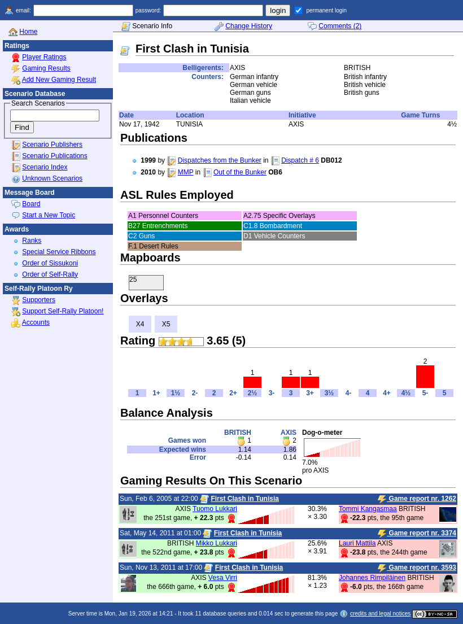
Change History (248, 26)
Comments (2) (339, 26)
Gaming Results (46, 68)
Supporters (38, 300)
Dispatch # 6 (300, 160)
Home (28, 32)
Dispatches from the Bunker (219, 160)
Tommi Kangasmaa (368, 509)
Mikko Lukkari (216, 543)
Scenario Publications (54, 156)
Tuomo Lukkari (215, 509)
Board (31, 204)
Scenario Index (44, 167)
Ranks (31, 241)
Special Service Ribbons (58, 252)
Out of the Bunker (240, 172)
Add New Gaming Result (59, 80)
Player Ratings (44, 57)
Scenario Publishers (52, 145)
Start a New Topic (48, 215)
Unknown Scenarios (52, 178)
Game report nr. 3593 (417, 568)
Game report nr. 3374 (417, 533)
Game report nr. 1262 (417, 499)
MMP (186, 172)
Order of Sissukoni (50, 263)
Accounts (36, 322)
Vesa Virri (222, 578)
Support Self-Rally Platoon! (62, 311)
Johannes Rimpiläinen (372, 578)
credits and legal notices (380, 613)
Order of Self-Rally (50, 274)
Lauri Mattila (357, 543)
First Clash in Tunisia (244, 499)
